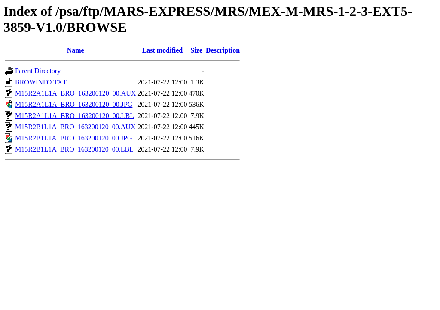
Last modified (162, 50)
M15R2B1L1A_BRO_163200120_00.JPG (73, 138)
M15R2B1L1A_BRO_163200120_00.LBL (74, 149)
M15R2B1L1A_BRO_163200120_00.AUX (75, 126)
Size (196, 50)
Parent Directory (38, 70)
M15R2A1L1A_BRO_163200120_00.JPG (73, 104)
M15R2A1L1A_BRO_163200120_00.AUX (75, 93)
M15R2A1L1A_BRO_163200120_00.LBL (74, 115)
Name (75, 50)
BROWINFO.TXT (41, 82)
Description (223, 50)
